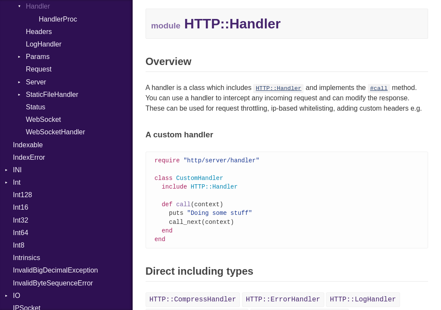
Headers (39, 31)
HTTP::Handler (278, 88)
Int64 (20, 232)
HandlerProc (58, 19)
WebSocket (43, 119)
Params (38, 56)
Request (39, 69)
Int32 (20, 220)
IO (16, 295)
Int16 (20, 207)
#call (379, 88)
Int (17, 182)
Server (36, 82)
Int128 (22, 194)
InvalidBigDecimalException (55, 270)
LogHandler (44, 44)
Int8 (19, 245)
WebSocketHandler (55, 132)
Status (35, 107)
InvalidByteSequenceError (53, 283)
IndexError (29, 157)
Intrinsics (26, 257)
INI (17, 170)
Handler (38, 6)
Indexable (28, 145)
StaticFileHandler (52, 94)
